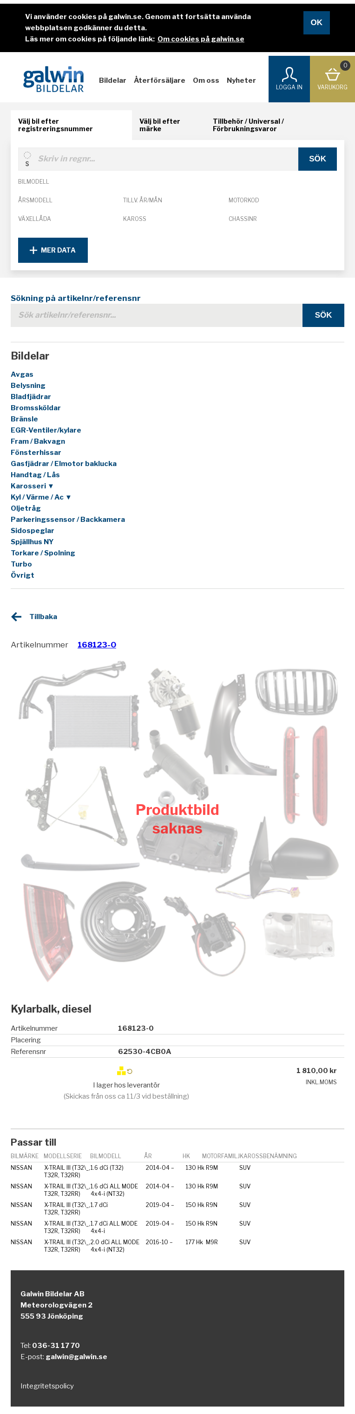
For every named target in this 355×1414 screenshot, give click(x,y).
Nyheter (241, 80)
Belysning (28, 385)
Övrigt (22, 575)
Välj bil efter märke (159, 125)
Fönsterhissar (36, 452)
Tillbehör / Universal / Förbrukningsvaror (248, 125)
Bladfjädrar (31, 397)
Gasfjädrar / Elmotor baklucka (64, 464)
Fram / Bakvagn (38, 441)
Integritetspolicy (47, 1386)
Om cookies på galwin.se (201, 39)
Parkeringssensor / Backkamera (68, 519)
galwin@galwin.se (76, 1357)
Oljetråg (26, 508)
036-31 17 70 (56, 1345)
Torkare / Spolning (43, 553)
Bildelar (112, 80)
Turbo (21, 564)
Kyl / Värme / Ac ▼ (41, 497)
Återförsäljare (159, 80)
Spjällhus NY (32, 542)
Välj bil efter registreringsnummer (55, 125)
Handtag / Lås (35, 475)
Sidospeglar (32, 531)
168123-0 (97, 644)
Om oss (206, 80)
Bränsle (24, 419)
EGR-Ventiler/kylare (46, 430)
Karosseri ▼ (32, 486)
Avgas (22, 374)
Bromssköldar (36, 408)
